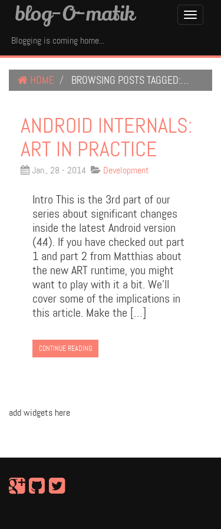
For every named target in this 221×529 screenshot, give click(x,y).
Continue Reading (65, 348)
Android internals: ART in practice (107, 137)
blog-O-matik (74, 13)
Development (126, 170)
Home (36, 80)
